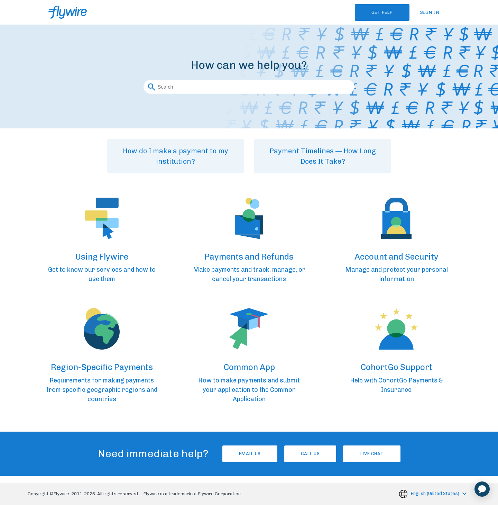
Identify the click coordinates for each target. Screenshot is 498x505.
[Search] (249, 86)
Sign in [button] (430, 12)
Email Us (250, 453)
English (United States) (435, 493)
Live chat (372, 453)
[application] (482, 489)
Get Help (382, 12)
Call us (310, 453)
